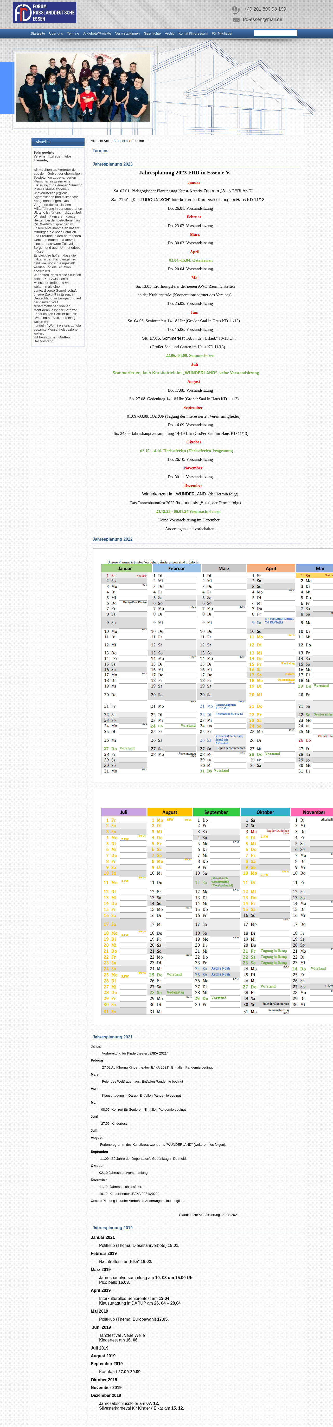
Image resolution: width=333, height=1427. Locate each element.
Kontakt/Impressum (193, 33)
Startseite (38, 33)
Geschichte (152, 33)
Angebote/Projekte (97, 33)
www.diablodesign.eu (174, 1424)
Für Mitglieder (222, 33)
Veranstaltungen (127, 33)
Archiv (169, 33)
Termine (73, 33)
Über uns (56, 33)
